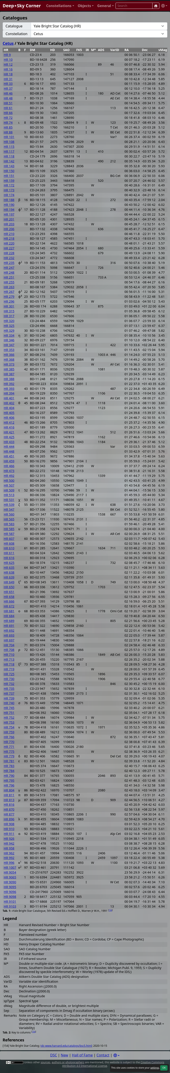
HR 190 (9, 205)
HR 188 (9, 200)
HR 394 (9, 393)
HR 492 (9, 476)
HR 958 (9, 848)
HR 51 (8, 103)
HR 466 (9, 466)
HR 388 (9, 379)
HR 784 (9, 771)
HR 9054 (10, 872)
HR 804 (9, 790)
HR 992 (9, 858)
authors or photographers (68, 1062)
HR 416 (9, 427)
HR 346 (9, 340)
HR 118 (9, 156)
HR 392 (9, 384)
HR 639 (9, 577)
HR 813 (9, 800)
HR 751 (9, 713)
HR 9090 (10, 882)
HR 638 (9, 572)
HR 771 (9, 747)
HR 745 (9, 708)
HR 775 (9, 751)
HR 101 (9, 137)
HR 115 (9, 146)
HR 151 (9, 176)
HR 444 (9, 446)
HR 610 (9, 548)
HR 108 (9, 142)
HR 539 (9, 504)
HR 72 (8, 118)
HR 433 (9, 442)
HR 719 (9, 669)
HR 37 (8, 88)
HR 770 (9, 742)
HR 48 (8, 98)
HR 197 (9, 214)
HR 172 (9, 185)
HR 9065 (10, 877)
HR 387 (9, 374)
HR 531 (9, 500)
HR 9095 (10, 887)
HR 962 (9, 853)
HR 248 (9, 272)
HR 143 (9, 166)
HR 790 (9, 775)
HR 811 (9, 795)
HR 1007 (10, 867)
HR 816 (9, 804)
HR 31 (8, 79)
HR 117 (9, 151)
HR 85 (8, 127)
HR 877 (9, 814)
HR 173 (9, 190)
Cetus (8, 43)
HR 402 (9, 403)
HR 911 (9, 834)
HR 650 (9, 587)
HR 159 (9, 180)
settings (154, 1067)
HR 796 (9, 785)
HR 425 (9, 437)
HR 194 (9, 209)
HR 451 (9, 456)
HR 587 (9, 534)
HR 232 (9, 258)
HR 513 (9, 495)
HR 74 (8, 122)
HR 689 (9, 621)
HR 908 (9, 824)
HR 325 (9, 326)
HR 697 (9, 640)
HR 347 (9, 345)
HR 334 (9, 335)
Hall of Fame (82, 1055)
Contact (103, 1055)
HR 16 (8, 69)
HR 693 (9, 635)
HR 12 (8, 64)
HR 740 (9, 703)
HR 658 (9, 597)
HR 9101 (10, 901)
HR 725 (9, 674)
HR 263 (9, 287)
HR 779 (9, 756)
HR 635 (9, 567)
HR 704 (9, 645)
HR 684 (9, 616)
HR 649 (9, 582)
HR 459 (9, 461)
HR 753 (9, 722)
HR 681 (9, 611)
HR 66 (8, 113)
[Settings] (116, 1055)
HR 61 (8, 108)
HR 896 (9, 819)
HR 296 (9, 301)
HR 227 (9, 248)
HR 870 (9, 809)
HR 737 (9, 693)
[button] (60, 6)
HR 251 (9, 277)
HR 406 (9, 417)
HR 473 (9, 471)
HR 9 (7, 55)
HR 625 (9, 563)
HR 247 (9, 267)
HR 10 (8, 59)
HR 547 (9, 509)
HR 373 (9, 364)
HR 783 (9, 766)
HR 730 (9, 679)
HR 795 (9, 780)
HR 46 (8, 93)
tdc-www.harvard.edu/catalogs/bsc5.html (66, 1046)
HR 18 (8, 74)
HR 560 (9, 514)
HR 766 (9, 737)
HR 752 (9, 717)
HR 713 (9, 659)
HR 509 (9, 490)
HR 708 (9, 650)
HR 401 (9, 398)
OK (164, 1067)
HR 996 (9, 863)
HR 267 (9, 292)
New (64, 1055)
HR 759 (9, 732)
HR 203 (9, 224)
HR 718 (9, 664)
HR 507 (9, 485)
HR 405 (9, 413)
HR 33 (8, 84)
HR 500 (9, 480)
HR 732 (9, 684)
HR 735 (9, 688)
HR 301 (9, 306)
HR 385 (9, 369)
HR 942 (9, 843)
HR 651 (9, 592)
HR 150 (9, 171)
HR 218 (9, 238)
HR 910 (9, 829)
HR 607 (9, 538)
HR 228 (9, 253)
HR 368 (9, 359)
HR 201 (9, 219)
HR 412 (9, 422)
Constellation (16, 33)
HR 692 (9, 630)
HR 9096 (10, 892)
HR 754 (9, 727)
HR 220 (9, 243)
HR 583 (9, 524)
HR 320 (9, 321)
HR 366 (9, 355)
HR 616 (9, 558)
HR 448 (9, 451)
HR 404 (9, 408)
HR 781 (9, 761)
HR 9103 (10, 906)
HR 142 (9, 161)
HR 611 (9, 553)
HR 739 (9, 698)
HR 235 (9, 263)
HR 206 (9, 229)
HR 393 (9, 389)
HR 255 (9, 282)
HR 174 (9, 195)
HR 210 (9, 234)
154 (110, 910)
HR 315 (9, 311)
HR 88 (8, 132)
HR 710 (9, 654)
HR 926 (9, 838)
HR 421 (9, 432)
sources (45, 1062)
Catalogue (14, 26)
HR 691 (9, 626)
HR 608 (9, 543)
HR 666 (9, 601)
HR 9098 (10, 897)
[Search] (155, 6)
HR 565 (9, 519)
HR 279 (9, 296)
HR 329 (9, 330)
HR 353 (9, 350)
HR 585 (9, 529)
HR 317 (9, 316)
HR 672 (9, 606)
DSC (53, 1055)
